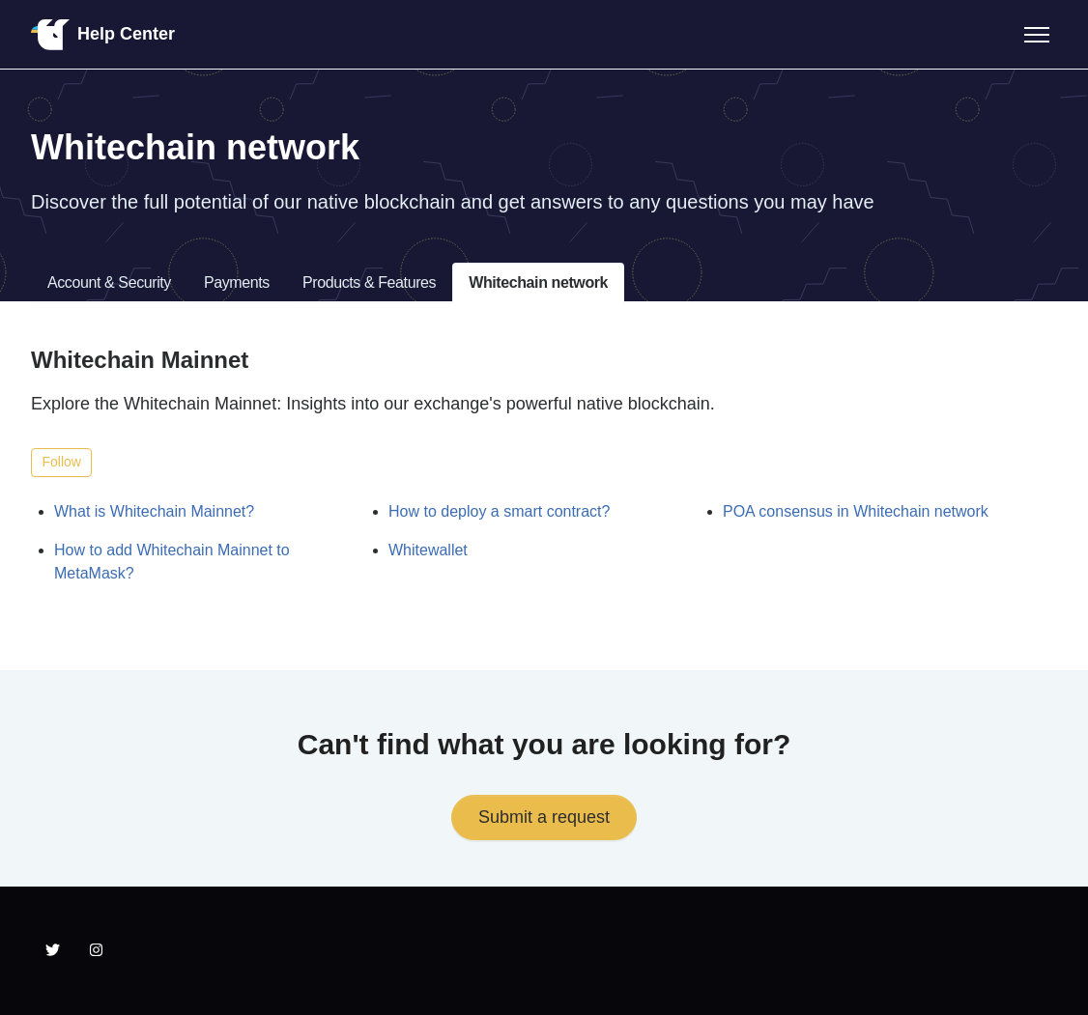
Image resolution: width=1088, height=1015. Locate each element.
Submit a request (544, 817)
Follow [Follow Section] (62, 461)
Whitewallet (428, 550)
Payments (237, 282)
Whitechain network (538, 282)
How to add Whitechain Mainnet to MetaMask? (172, 561)
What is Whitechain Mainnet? (154, 511)
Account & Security (109, 282)
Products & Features (369, 282)
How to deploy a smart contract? (499, 511)
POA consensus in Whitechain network (855, 511)
